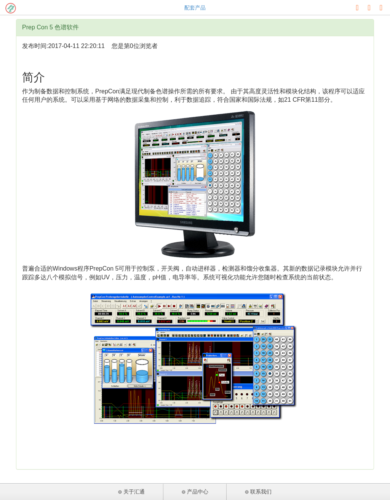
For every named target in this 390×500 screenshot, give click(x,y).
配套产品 (195, 8)
